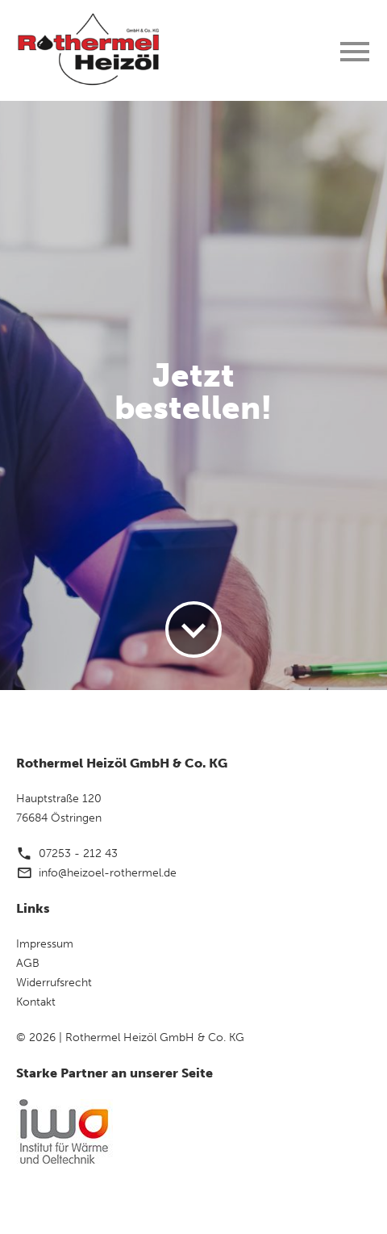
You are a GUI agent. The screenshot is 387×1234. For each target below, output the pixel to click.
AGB (28, 963)
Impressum (44, 944)
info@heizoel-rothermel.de (108, 873)
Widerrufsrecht (54, 982)
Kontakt (36, 1002)
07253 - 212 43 (78, 853)
